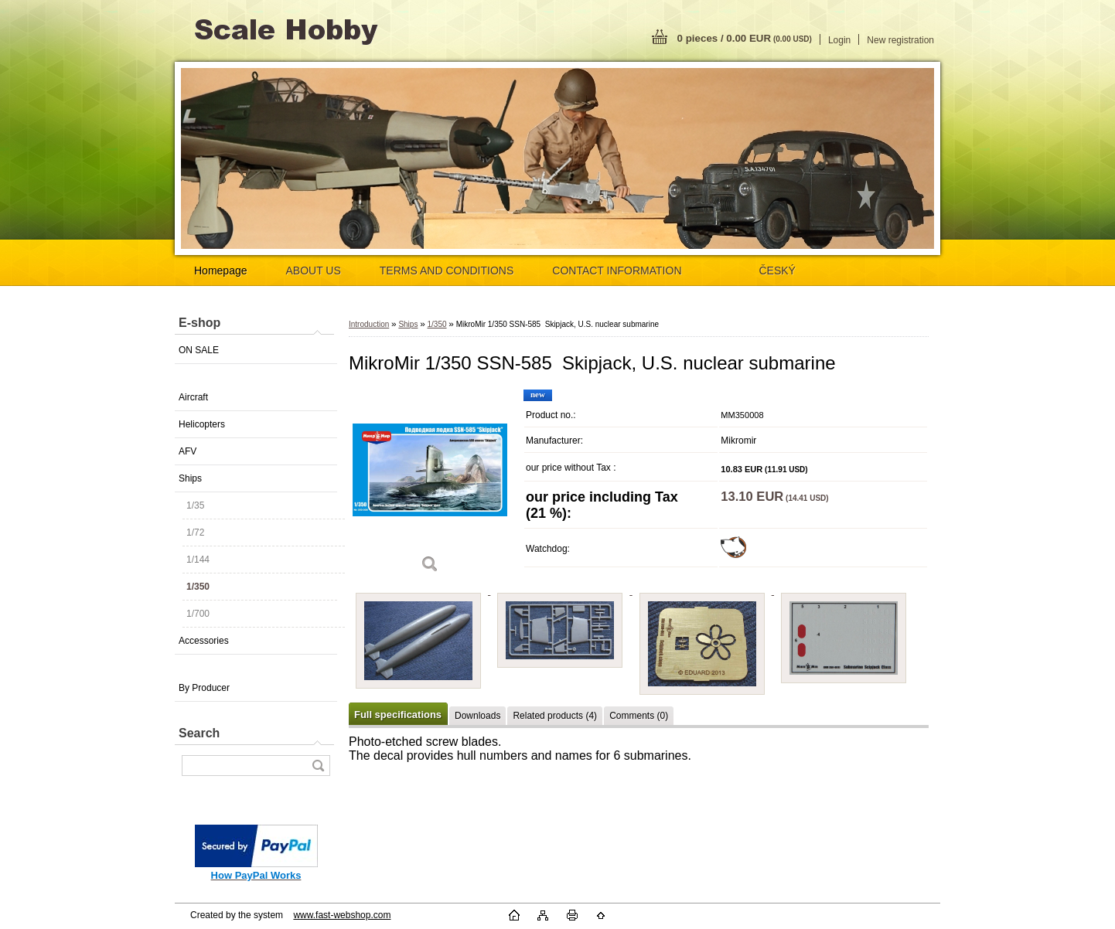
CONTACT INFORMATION (616, 270)
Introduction (369, 324)
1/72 (195, 532)
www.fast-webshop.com (341, 915)
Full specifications (398, 714)
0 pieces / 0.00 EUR (744, 38)
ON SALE (199, 350)
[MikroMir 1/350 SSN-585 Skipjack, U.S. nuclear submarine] (430, 487)
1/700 (198, 613)
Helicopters (202, 424)
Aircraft (193, 397)
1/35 (195, 505)
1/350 (198, 586)
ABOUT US (313, 270)
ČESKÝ (777, 270)
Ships (190, 478)
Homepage (220, 270)
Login (839, 40)
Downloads (477, 715)
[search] (318, 765)
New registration (900, 40)
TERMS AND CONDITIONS (446, 270)
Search (199, 733)
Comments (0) (638, 715)
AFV (187, 451)
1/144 (198, 559)
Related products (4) (555, 715)
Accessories (204, 640)
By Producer (204, 687)
